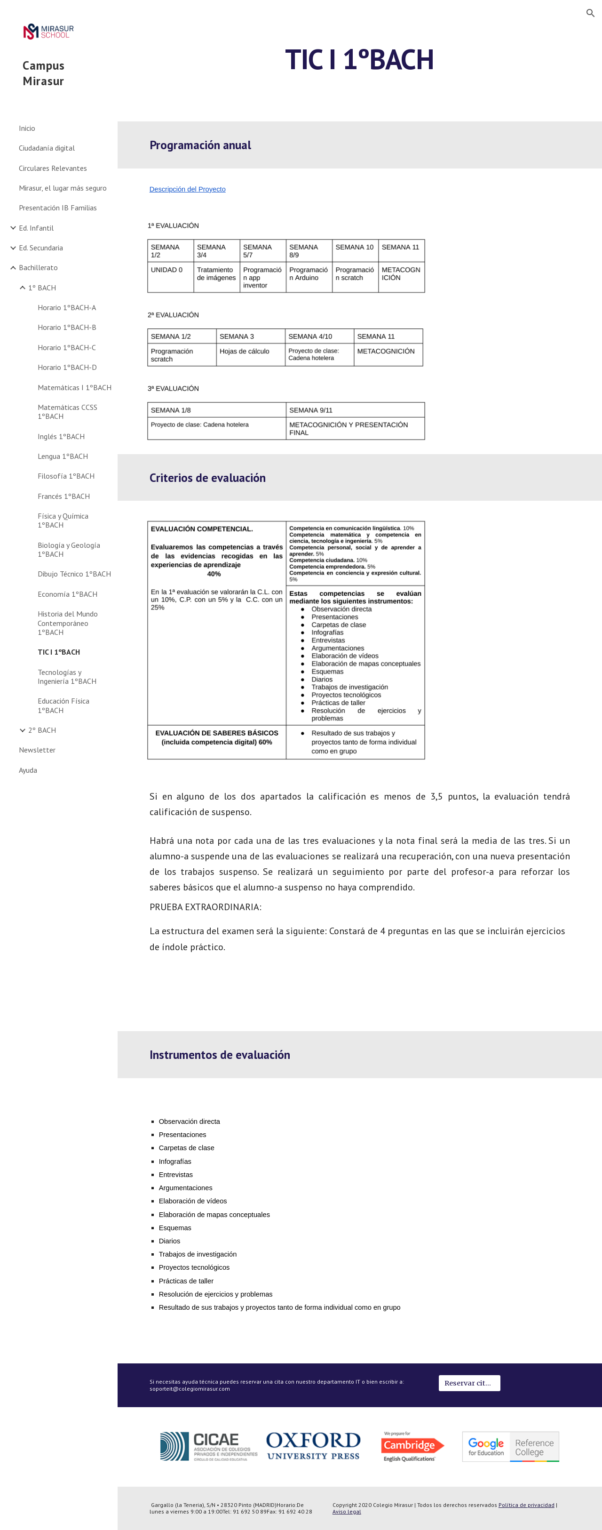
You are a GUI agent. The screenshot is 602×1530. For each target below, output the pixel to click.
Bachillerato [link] (38, 267)
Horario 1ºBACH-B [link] (67, 327)
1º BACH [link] (42, 287)
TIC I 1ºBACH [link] (59, 652)
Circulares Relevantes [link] (53, 168)
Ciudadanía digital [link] (47, 147)
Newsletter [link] (37, 749)
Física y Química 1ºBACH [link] (63, 520)
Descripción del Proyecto (188, 189)
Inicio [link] (27, 128)
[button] (590, 13)
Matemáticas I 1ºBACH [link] (74, 387)
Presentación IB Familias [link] (58, 207)
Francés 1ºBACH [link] (64, 496)
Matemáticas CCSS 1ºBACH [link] (67, 411)
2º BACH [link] (42, 730)
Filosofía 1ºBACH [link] (66, 476)
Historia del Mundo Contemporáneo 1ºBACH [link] (68, 623)
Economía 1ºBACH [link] (67, 594)
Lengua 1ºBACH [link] (63, 456)
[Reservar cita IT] (469, 1383)
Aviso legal (347, 1511)
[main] (359, 67)
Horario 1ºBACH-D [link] (67, 367)
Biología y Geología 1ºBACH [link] (69, 549)
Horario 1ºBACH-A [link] (67, 307)
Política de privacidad (526, 1504)
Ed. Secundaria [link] (41, 247)
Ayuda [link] (28, 770)
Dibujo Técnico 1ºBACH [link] (74, 573)
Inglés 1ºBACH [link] (61, 436)
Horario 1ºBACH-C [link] (67, 347)
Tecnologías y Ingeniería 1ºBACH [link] (67, 676)
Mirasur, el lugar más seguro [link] (63, 187)
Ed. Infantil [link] (36, 227)
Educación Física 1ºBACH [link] (63, 705)
